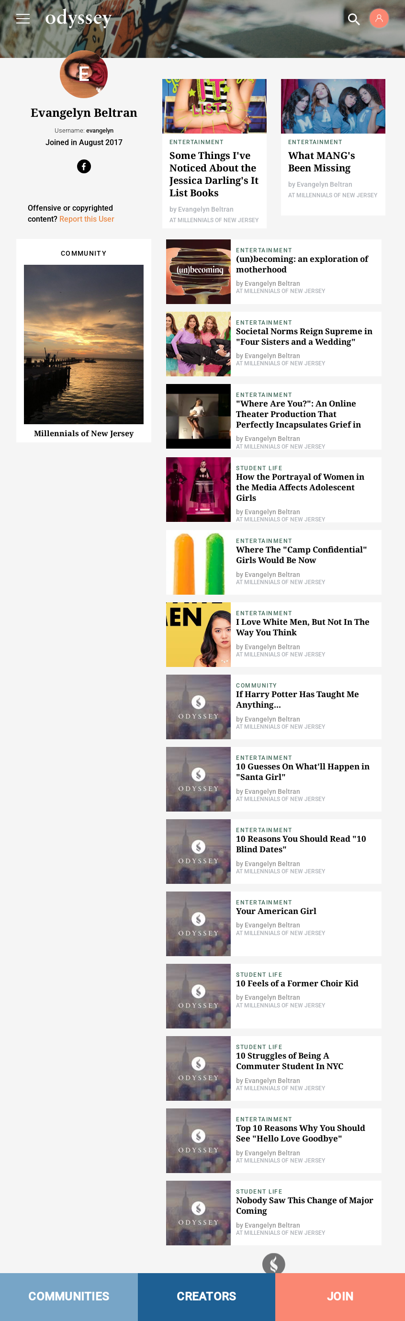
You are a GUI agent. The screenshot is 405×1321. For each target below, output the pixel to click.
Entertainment (196, 142)
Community (256, 685)
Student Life (259, 468)
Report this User (86, 219)
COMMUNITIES (68, 1296)
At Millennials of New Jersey (214, 220)
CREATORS (206, 1296)
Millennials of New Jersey (84, 433)
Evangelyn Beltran (206, 209)
